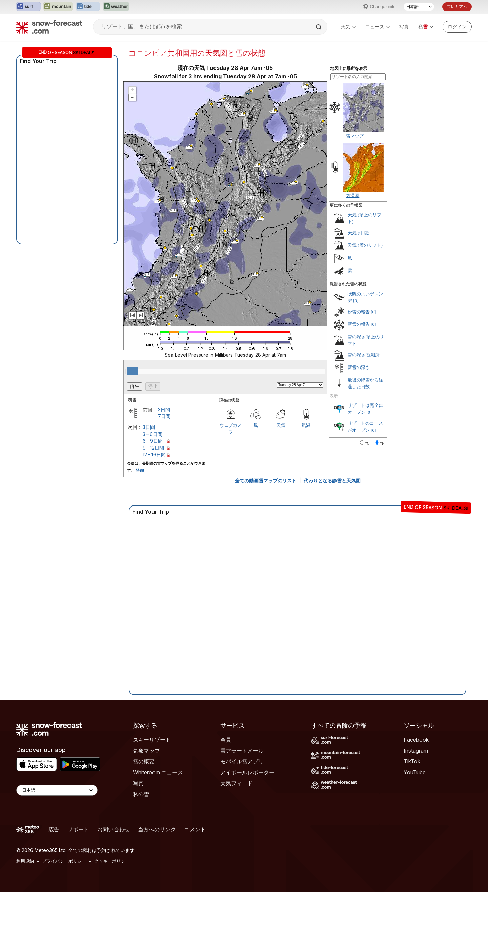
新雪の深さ (359, 367)
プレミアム (457, 6)
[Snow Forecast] (49, 27)
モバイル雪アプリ (242, 761)
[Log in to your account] (457, 27)
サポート (78, 829)
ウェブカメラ (231, 428)
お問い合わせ (113, 829)
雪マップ (355, 135)
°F (382, 443)
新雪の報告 (359, 324)
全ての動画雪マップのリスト (266, 480)
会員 (225, 739)
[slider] (132, 371)
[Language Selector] (57, 790)
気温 (306, 425)
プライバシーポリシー (64, 861)
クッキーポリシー (111, 861)
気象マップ (146, 750)
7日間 (164, 416)
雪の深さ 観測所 (364, 354)
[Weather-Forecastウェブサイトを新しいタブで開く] (116, 6)
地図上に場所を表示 (348, 68)
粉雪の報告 (359, 311)
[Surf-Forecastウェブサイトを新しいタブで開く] (28, 6)
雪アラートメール (242, 750)
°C (367, 443)
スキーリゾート (152, 739)
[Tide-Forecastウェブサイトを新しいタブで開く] (88, 6)
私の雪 (141, 794)
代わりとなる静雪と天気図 (332, 480)
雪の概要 (144, 761)
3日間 (164, 409)
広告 (53, 829)
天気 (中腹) (358, 232)
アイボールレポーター (247, 772)
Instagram (416, 750)
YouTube (415, 772)
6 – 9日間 (153, 441)
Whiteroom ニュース (158, 772)
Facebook (416, 739)
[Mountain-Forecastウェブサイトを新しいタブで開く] (58, 6)
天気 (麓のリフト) (365, 245)
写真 (404, 26)
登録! (140, 470)
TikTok (412, 761)
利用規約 (25, 861)
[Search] (319, 27)
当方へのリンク (157, 829)
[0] (355, 300)
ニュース (377, 26)
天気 (348, 26)
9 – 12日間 (153, 448)
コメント (195, 829)
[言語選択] (419, 7)
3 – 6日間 (152, 434)
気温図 (352, 195)
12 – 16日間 (154, 454)
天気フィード (236, 783)
